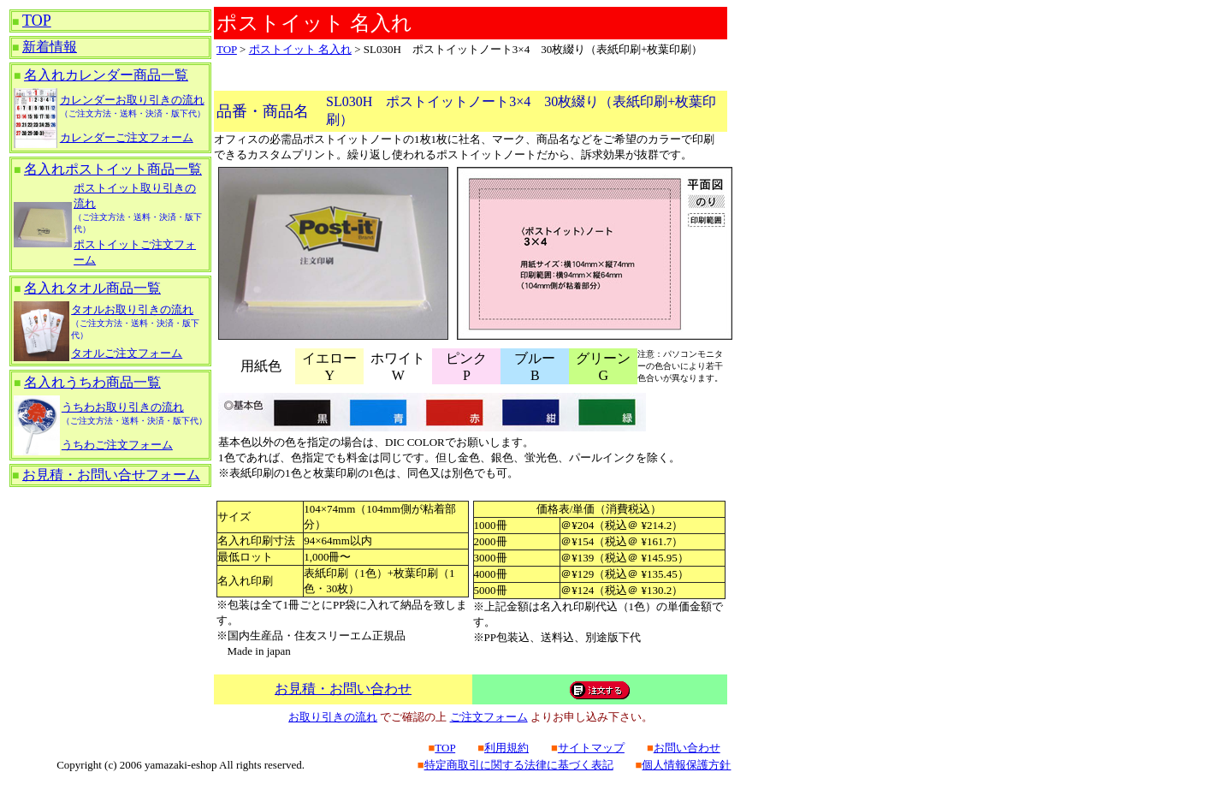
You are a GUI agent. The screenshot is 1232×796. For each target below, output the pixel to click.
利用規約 (506, 747)
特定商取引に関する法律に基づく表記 (518, 764)
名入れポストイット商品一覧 (113, 169)
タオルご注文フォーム (126, 353)
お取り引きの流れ (332, 716)
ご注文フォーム (489, 716)
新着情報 (49, 46)
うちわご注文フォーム (117, 444)
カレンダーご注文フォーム (126, 137)
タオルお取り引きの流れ (132, 309)
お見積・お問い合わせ (343, 688)
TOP (36, 20)
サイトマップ (591, 747)
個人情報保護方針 (686, 764)
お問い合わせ (687, 747)
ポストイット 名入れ (300, 49)
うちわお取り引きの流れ (123, 407)
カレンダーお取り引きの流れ (132, 99)
